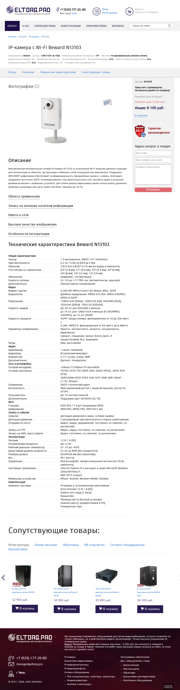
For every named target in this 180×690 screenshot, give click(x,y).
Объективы (129, 673)
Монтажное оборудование (137, 680)
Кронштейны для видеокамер (139, 677)
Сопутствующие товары (96, 72)
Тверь (74, 13)
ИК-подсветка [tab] (94, 545)
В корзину (24, 608)
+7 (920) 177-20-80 (73, 10)
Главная (12, 37)
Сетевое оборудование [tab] (127, 545)
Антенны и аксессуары (79, 684)
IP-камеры (34, 37)
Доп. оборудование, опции (135, 661)
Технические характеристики (58, 72)
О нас (25, 26)
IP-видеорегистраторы (76, 665)
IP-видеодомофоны (75, 669)
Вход (105, 9)
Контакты (118, 26)
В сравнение (141, 116)
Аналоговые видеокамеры (78, 661)
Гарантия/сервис (96, 26)
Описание (28, 72)
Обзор (12, 72)
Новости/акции (71, 26)
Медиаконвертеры (77, 680)
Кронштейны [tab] (18, 549)
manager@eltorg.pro (29, 664)
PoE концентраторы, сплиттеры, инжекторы (91, 677)
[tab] (26, 87)
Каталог (12, 26)
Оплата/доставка (44, 26)
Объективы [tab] (71, 545)
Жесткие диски (131, 669)
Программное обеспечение (135, 657)
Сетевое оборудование (76, 672)
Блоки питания (131, 665)
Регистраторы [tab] (18, 545)
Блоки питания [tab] (46, 545)
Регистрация (109, 13)
